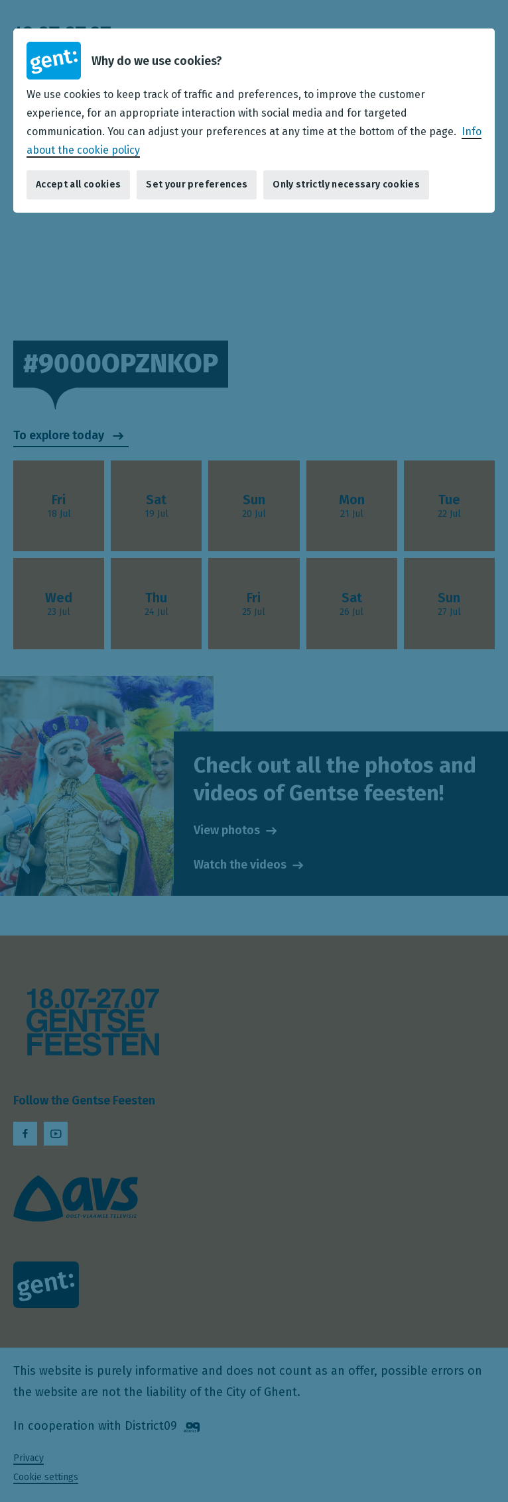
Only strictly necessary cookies (346, 184)
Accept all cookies (78, 184)
